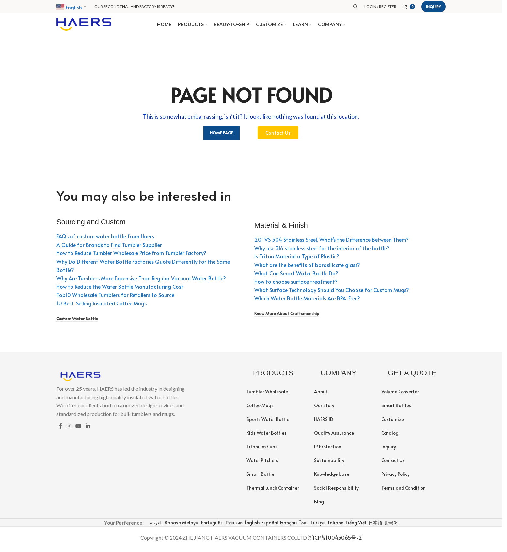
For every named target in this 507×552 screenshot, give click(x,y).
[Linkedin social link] (88, 430)
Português (211, 526)
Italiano (334, 526)
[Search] (355, 6)
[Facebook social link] (60, 430)
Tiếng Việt (355, 526)
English (252, 526)
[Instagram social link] (68, 430)
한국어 (390, 526)
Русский (234, 526)
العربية (156, 526)
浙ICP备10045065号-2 (335, 541)
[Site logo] (83, 25)
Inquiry (433, 6)
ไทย (303, 526)
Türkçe (317, 526)
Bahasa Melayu (181, 526)
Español (269, 526)
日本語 (375, 526)
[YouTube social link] (78, 430)
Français (288, 526)
